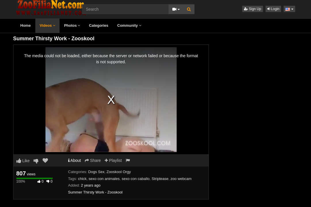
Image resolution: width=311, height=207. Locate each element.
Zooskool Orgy (118, 172)
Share (93, 160)
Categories (98, 25)
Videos (47, 25)
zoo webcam (181, 179)
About (74, 160)
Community (129, 25)
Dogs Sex (96, 172)
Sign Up (252, 9)
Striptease (160, 179)
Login (273, 9)
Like (23, 160)
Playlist (113, 160)
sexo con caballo (136, 179)
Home (25, 25)
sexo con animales (104, 179)
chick (82, 179)
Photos (72, 25)
